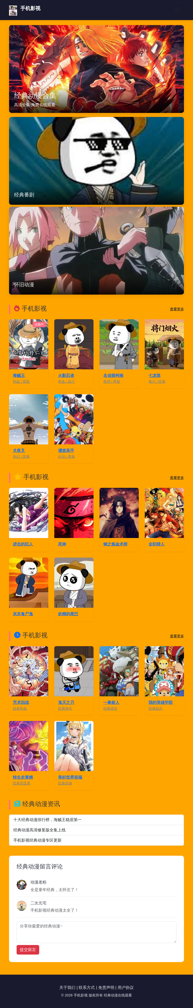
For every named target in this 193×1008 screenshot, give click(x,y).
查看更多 (177, 309)
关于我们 (67, 987)
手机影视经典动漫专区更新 (37, 840)
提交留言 (28, 950)
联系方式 (87, 987)
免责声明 (106, 987)
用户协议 (126, 987)
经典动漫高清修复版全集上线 (39, 830)
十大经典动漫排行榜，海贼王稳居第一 (47, 820)
